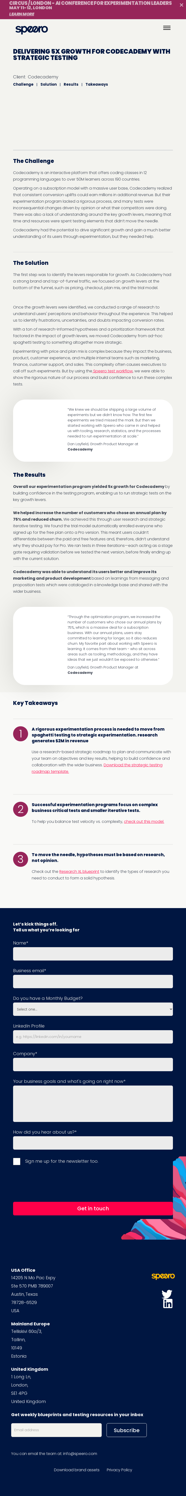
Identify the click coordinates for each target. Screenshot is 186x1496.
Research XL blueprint (79, 871)
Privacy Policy (119, 1470)
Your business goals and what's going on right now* (69, 1081)
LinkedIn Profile (29, 1026)
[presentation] (50, 1183)
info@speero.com (80, 1453)
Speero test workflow (112, 371)
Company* (25, 1053)
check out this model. (144, 821)
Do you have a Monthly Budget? (48, 998)
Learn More (21, 14)
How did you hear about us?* (45, 1132)
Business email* (29, 970)
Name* (20, 943)
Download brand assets (77, 1470)
